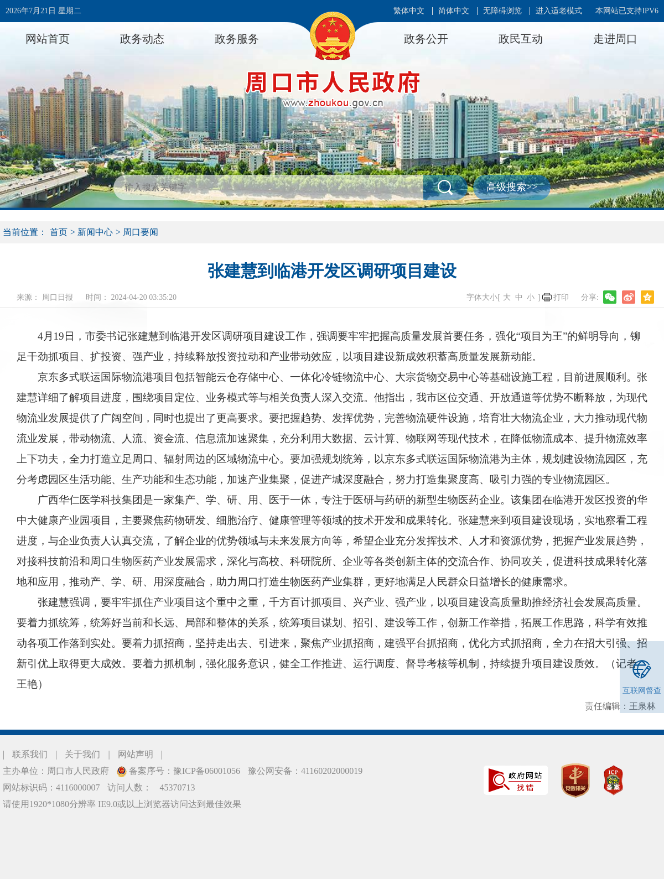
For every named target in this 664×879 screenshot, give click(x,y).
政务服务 (237, 39)
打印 (561, 297)
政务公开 (426, 39)
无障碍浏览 (502, 11)
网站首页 (47, 39)
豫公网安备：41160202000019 (305, 771)
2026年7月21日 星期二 (43, 11)
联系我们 (30, 754)
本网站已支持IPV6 (626, 11)
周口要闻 (140, 232)
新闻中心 (95, 232)
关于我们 (82, 754)
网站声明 (135, 754)
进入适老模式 (559, 11)
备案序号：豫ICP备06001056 (183, 771)
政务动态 (142, 39)
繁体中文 (408, 11)
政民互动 (521, 39)
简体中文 (453, 11)
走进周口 (615, 39)
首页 (59, 232)
